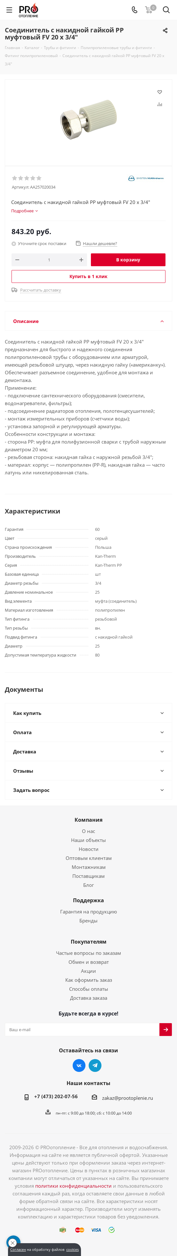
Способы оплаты (88, 989)
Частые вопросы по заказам (88, 953)
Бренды (88, 920)
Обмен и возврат (88, 962)
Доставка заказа (88, 998)
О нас (88, 831)
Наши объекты (88, 840)
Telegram (95, 1065)
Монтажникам (89, 867)
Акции (88, 971)
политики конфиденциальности (73, 1186)
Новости (89, 849)
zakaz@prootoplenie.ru (127, 1098)
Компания (88, 819)
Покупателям (89, 941)
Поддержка (88, 900)
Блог (88, 885)
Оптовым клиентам (89, 858)
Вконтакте (79, 1065)
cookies (72, 1250)
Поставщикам (88, 876)
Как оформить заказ (88, 980)
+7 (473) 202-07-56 (56, 1096)
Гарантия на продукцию (88, 911)
